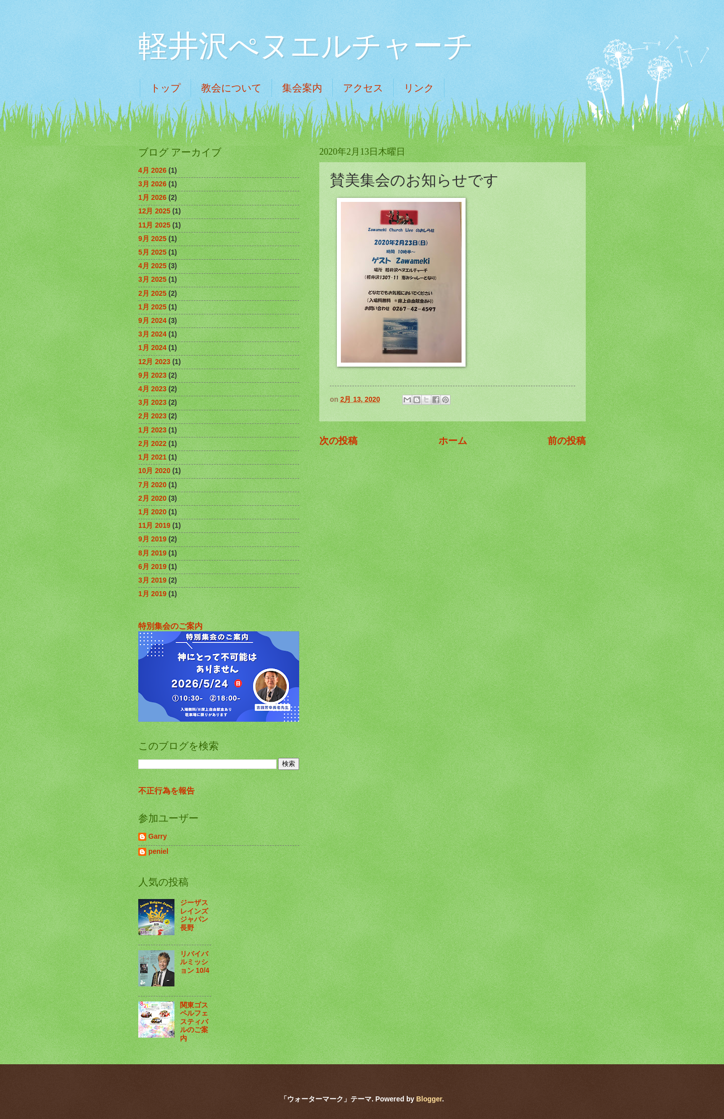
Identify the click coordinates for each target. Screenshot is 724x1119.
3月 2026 (152, 184)
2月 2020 (152, 498)
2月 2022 (152, 443)
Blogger (429, 1099)
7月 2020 (152, 485)
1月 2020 (152, 512)
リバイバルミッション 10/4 (195, 962)
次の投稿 (338, 440)
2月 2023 (152, 416)
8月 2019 (152, 553)
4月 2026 (152, 170)
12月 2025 (154, 211)
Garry (157, 836)
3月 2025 (152, 279)
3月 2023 (152, 402)
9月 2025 (152, 239)
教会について (231, 87)
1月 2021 (152, 457)
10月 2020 (154, 471)
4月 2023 (152, 389)
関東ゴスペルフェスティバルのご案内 (194, 1021)
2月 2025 (152, 293)
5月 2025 (152, 252)
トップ (165, 87)
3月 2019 (152, 580)
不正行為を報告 (166, 790)
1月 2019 (152, 594)
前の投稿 (567, 440)
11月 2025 (154, 225)
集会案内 (302, 87)
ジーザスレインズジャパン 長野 (197, 915)
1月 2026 (152, 197)
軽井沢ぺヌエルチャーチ (306, 46)
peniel (158, 851)
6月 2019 (152, 567)
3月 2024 (152, 334)
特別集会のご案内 (170, 625)
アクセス (363, 87)
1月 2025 (152, 307)
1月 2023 (152, 430)
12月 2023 (154, 362)
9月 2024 (152, 320)
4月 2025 (152, 266)
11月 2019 (154, 525)
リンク (419, 87)
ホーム (452, 440)
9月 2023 (152, 375)
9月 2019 (152, 539)
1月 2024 (152, 348)
